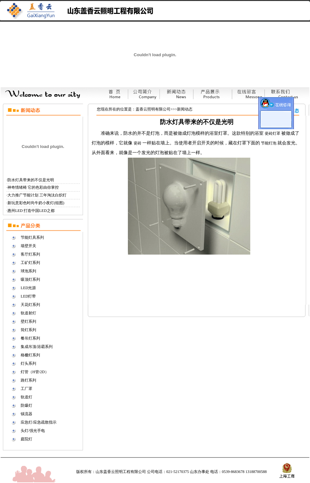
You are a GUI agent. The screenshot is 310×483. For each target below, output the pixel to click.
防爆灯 (26, 405)
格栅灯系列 (30, 355)
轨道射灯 (28, 313)
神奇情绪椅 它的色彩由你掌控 (33, 187)
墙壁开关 (28, 246)
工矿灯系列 (30, 262)
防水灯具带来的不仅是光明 (30, 180)
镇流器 (26, 414)
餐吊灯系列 (30, 338)
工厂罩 (26, 388)
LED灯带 (28, 296)
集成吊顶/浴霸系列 (37, 346)
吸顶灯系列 (30, 279)
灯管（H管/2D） (35, 372)
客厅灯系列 (30, 254)
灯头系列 (28, 363)
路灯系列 (28, 380)
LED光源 (28, 288)
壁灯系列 (28, 321)
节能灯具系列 (32, 237)
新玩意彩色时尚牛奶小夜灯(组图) (35, 203)
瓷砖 (138, 143)
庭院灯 (26, 439)
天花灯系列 (30, 304)
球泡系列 (28, 271)
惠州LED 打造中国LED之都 (31, 210)
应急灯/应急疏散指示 (39, 422)
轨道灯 (26, 397)
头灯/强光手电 (33, 430)
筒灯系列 (28, 330)
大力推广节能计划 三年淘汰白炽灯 (37, 195)
